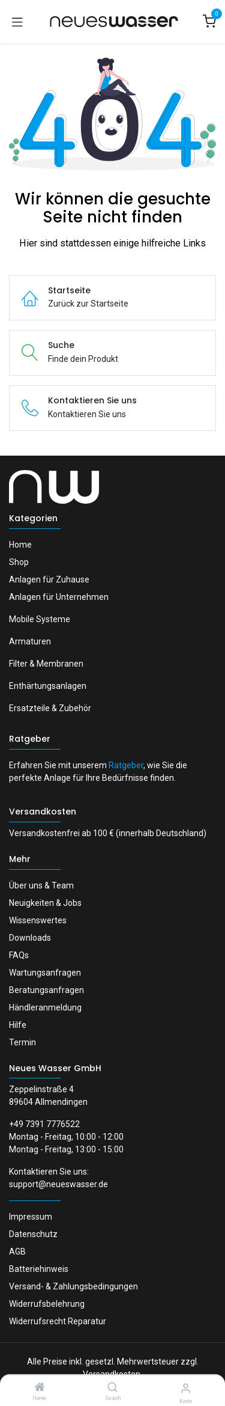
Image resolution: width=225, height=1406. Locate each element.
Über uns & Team (41, 885)
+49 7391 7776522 (44, 1124)
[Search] (112, 1388)
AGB (17, 1251)
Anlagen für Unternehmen (59, 597)
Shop (19, 562)
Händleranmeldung (45, 1007)
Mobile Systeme (39, 619)
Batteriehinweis (38, 1269)
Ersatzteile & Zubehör (50, 708)
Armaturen (30, 641)
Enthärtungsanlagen (47, 686)
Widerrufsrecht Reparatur (57, 1321)
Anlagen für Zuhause (49, 579)
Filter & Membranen (46, 663)
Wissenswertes (38, 920)
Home (20, 544)
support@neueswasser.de (58, 1184)
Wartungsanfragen (45, 972)
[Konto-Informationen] (185, 1388)
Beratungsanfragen (46, 990)
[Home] (39, 1388)
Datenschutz (33, 1234)
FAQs (19, 955)
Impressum (30, 1216)
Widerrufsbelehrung (47, 1304)
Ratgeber (29, 739)
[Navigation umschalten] (17, 21)
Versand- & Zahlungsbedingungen (73, 1286)
